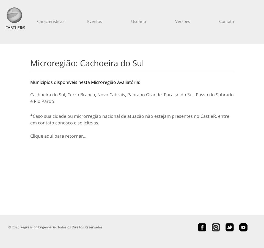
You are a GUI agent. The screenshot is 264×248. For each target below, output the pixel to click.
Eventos (94, 21)
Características (50, 21)
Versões (182, 21)
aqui (48, 136)
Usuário (138, 21)
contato (46, 123)
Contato (226, 21)
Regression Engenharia (38, 227)
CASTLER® (14, 27)
